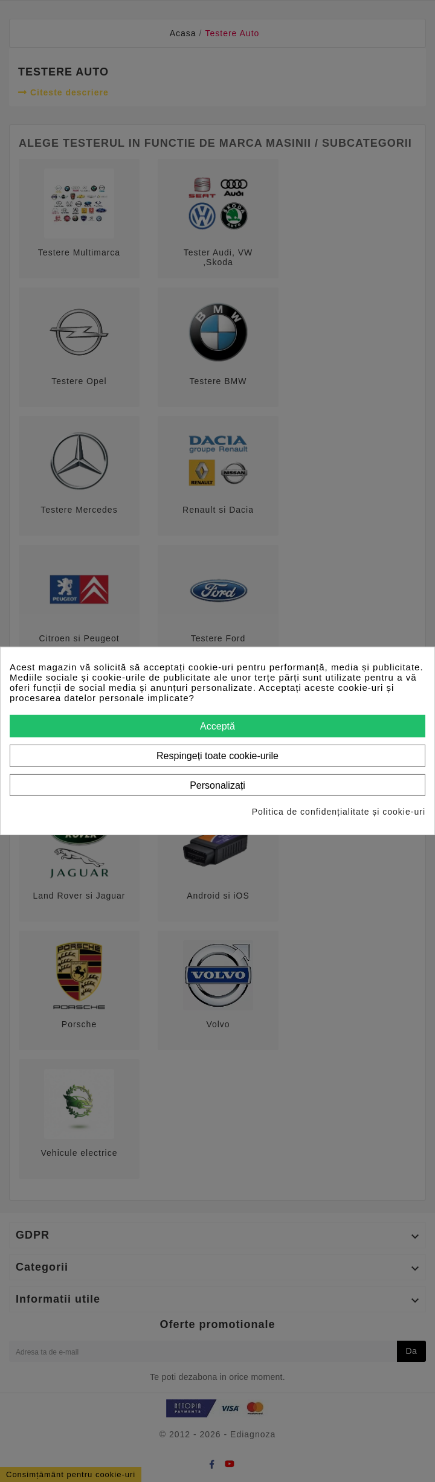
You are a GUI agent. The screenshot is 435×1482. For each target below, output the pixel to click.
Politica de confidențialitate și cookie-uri (338, 811)
